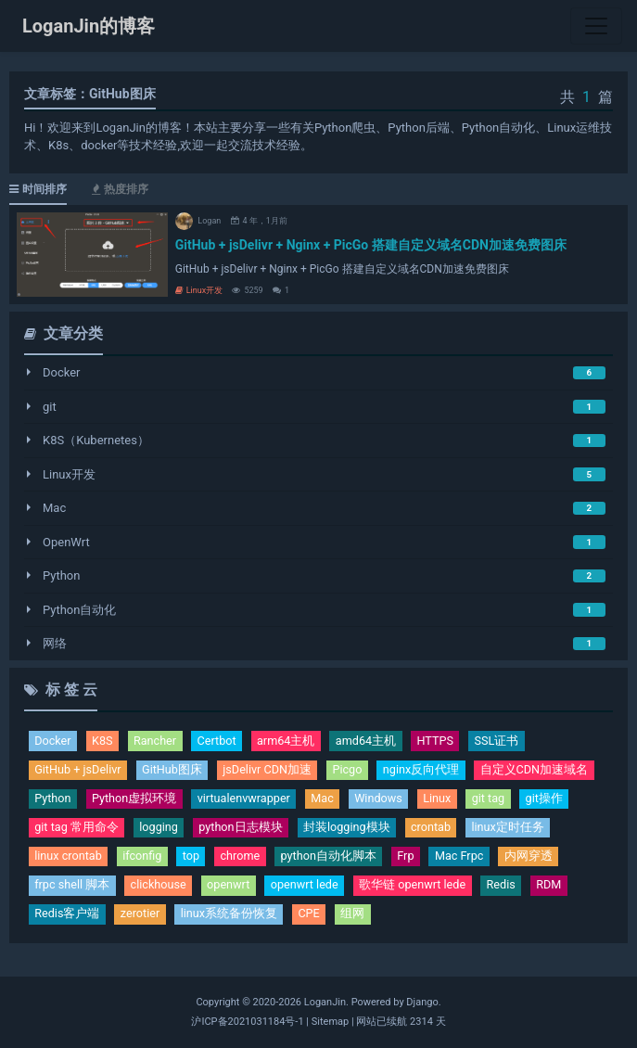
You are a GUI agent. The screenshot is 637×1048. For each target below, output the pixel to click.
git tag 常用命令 (77, 830)
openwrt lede (309, 888)
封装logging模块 (350, 830)
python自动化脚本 (334, 858)
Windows (384, 800)
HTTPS (442, 741)
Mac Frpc (465, 858)
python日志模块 (243, 830)
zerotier (141, 917)
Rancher (157, 741)
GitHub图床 (175, 770)
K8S (103, 741)
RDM (558, 888)
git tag (496, 800)
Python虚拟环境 (135, 800)
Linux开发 (199, 290)
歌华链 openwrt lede (419, 888)
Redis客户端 (67, 917)
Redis (509, 888)
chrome (243, 858)
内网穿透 (536, 858)
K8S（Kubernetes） (96, 440)
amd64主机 (370, 741)
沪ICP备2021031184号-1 (247, 1022)
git (50, 407)
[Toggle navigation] (596, 26)
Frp (411, 858)
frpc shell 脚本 (72, 888)
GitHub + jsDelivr (78, 770)
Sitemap (330, 1022)
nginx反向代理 (427, 770)
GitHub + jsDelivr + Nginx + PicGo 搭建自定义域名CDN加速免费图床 (371, 244)
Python (61, 575)
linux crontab (69, 858)
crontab (435, 830)
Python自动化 (79, 610)
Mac (54, 508)
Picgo (353, 770)
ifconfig (144, 858)
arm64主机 (290, 741)
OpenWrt (66, 542)
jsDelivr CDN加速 (271, 770)
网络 (55, 643)
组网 (356, 917)
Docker (62, 372)
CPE (311, 917)
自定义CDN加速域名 (541, 770)
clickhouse (160, 888)
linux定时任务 (513, 830)
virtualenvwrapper (247, 800)
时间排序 (38, 189)
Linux (443, 800)
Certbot (220, 741)
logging (160, 830)
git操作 (553, 800)
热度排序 (120, 189)
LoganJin (325, 1002)
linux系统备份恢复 (231, 917)
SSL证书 (503, 741)
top (194, 858)
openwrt (232, 888)
